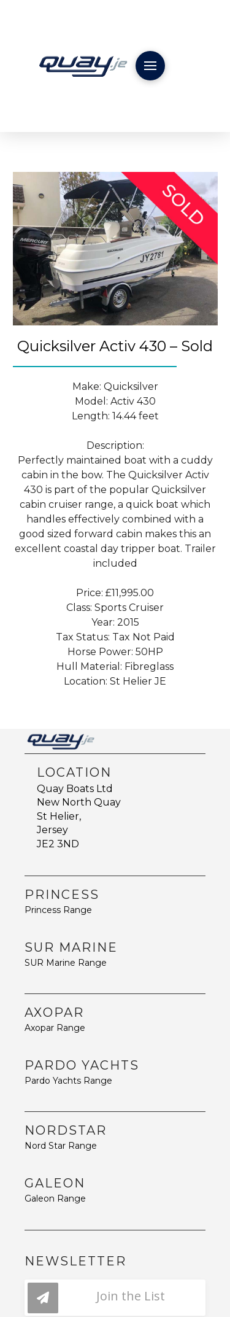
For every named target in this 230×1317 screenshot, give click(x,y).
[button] (150, 65)
